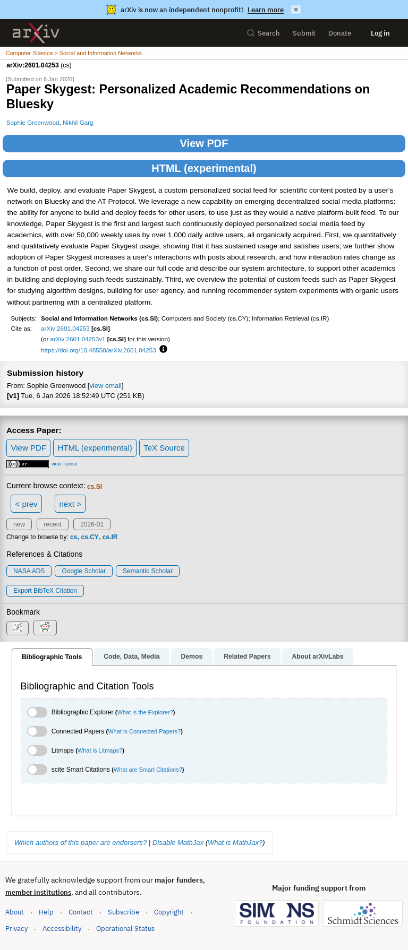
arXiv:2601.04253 (65, 328)
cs (73, 537)
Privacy (16, 928)
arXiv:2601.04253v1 (78, 338)
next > (70, 503)
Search (263, 33)
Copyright (169, 912)
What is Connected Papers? (144, 731)
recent (52, 524)
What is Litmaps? (100, 750)
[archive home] (36, 33)
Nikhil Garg (78, 122)
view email (105, 386)
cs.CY (89, 537)
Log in (380, 33)
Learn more (266, 9)
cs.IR (110, 537)
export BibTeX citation (45, 590)
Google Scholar (84, 571)
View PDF (204, 143)
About (14, 912)
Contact (81, 912)
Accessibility (61, 928)
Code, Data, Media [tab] (131, 656)
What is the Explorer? (145, 712)
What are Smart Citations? (148, 769)
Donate (339, 33)
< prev (26, 503)
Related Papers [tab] (247, 656)
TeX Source (164, 447)
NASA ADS (29, 571)
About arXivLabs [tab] (317, 656)
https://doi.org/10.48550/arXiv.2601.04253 (98, 350)
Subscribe (123, 912)
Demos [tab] (191, 656)
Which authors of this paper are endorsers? (80, 843)
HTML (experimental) (203, 168)
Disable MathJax (177, 843)
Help (46, 912)
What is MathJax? (235, 843)
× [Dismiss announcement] (296, 9)
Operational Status (125, 928)
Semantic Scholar (148, 571)
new (19, 524)
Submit (304, 33)
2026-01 (92, 524)
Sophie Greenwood (33, 122)
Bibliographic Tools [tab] (52, 657)
